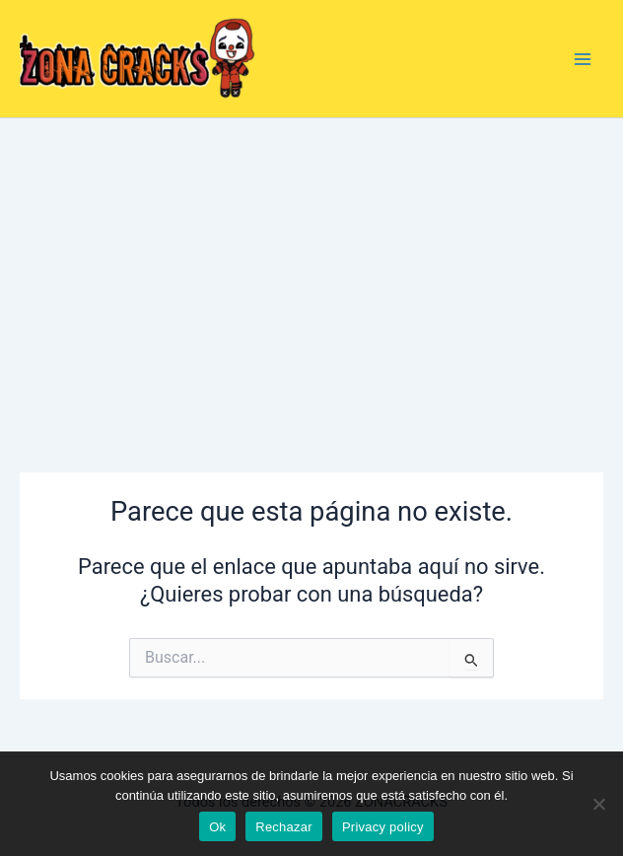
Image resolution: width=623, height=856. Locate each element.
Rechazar (283, 827)
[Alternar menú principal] (582, 59)
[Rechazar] (598, 804)
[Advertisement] (311, 266)
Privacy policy (383, 827)
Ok (217, 827)
